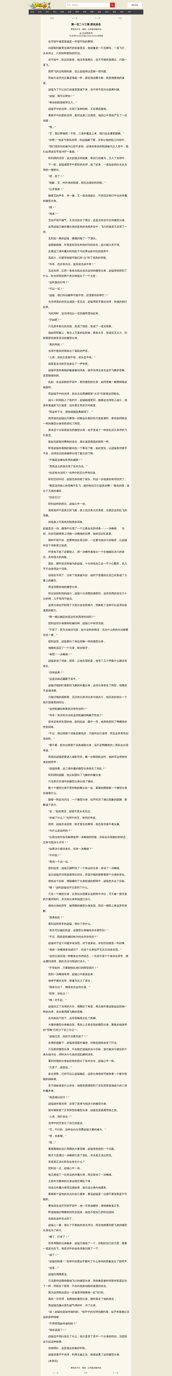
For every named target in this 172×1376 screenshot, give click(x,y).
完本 (122, 12)
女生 (40, 12)
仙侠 (69, 12)
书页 (120, 18)
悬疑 (114, 12)
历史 (99, 12)
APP (129, 12)
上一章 (75, 18)
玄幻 (47, 12)
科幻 (107, 12)
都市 (77, 12)
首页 (32, 12)
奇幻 (54, 12)
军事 (92, 12)
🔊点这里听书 (86, 33)
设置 (52, 18)
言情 (84, 12)
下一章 (97, 18)
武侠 (62, 12)
